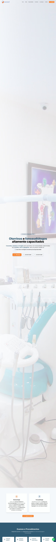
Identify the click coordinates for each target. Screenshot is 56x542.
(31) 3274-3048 (38, 254)
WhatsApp (17, 254)
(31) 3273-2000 (27, 254)
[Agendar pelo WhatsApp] (53, 539)
